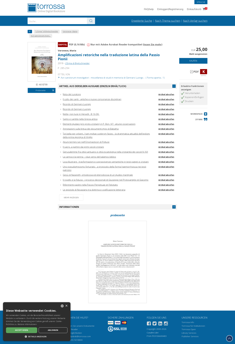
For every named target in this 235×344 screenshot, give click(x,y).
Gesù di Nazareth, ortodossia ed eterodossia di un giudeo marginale (98, 174)
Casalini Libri (152, 332)
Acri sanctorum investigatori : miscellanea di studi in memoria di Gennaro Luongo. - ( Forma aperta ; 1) (111, 77)
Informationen (69, 207)
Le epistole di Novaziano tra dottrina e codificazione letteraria (94, 189)
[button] (198, 114)
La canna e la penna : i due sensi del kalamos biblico (89, 156)
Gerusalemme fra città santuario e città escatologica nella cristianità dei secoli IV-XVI (105, 151)
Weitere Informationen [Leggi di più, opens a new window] (27, 324)
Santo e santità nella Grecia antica (80, 118)
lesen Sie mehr (152, 44)
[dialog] (36, 321)
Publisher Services (190, 336)
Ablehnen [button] (53, 330)
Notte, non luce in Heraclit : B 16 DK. (81, 114)
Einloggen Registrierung (170, 9)
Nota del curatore (72, 94)
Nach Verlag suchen (195, 20)
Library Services (189, 333)
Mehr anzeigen (71, 197)
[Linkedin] (160, 324)
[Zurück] (30, 31)
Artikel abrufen (166, 94)
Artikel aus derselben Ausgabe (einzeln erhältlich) (92, 86)
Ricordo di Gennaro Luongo (77, 104)
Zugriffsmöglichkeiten (72, 333)
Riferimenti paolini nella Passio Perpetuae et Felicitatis (90, 184)
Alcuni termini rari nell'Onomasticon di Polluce (86, 141)
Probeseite (45, 90)
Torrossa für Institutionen (193, 326)
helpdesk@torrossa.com (79, 336)
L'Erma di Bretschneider (77, 63)
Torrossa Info (188, 322)
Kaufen (193, 60)
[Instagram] (165, 324)
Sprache (201, 2)
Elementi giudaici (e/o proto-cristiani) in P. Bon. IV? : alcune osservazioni (99, 123)
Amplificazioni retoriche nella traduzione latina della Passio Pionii (109, 57)
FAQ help (149, 9)
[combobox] (61, 21)
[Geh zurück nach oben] (229, 338)
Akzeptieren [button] (21, 330)
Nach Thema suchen (167, 20)
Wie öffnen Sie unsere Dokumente (78, 326)
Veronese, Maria (67, 50)
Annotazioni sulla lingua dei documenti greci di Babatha (91, 128)
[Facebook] (148, 324)
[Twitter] (154, 324)
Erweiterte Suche (141, 20)
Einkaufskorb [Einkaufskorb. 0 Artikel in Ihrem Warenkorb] (197, 9)
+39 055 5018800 (74, 340)
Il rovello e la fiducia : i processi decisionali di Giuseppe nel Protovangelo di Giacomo (105, 179)
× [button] (66, 306)
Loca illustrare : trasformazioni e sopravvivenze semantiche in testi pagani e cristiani (106, 161)
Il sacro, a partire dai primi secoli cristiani (83, 146)
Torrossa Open (189, 329)
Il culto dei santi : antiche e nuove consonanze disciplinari (92, 99)
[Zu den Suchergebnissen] (91, 21)
